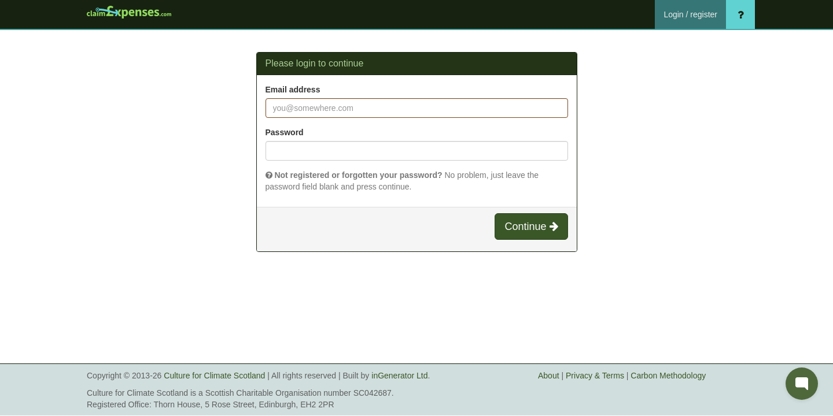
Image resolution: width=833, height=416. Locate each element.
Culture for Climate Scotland (214, 375)
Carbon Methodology (668, 375)
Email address (293, 89)
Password (285, 132)
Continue (531, 226)
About (548, 375)
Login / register (690, 14)
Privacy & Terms (595, 375)
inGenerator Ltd (399, 375)
